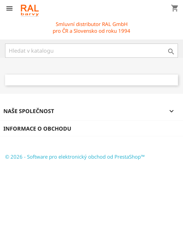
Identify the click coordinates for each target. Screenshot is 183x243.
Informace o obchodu (37, 128)
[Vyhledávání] (91, 51)
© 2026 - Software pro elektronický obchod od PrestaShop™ (75, 156)
